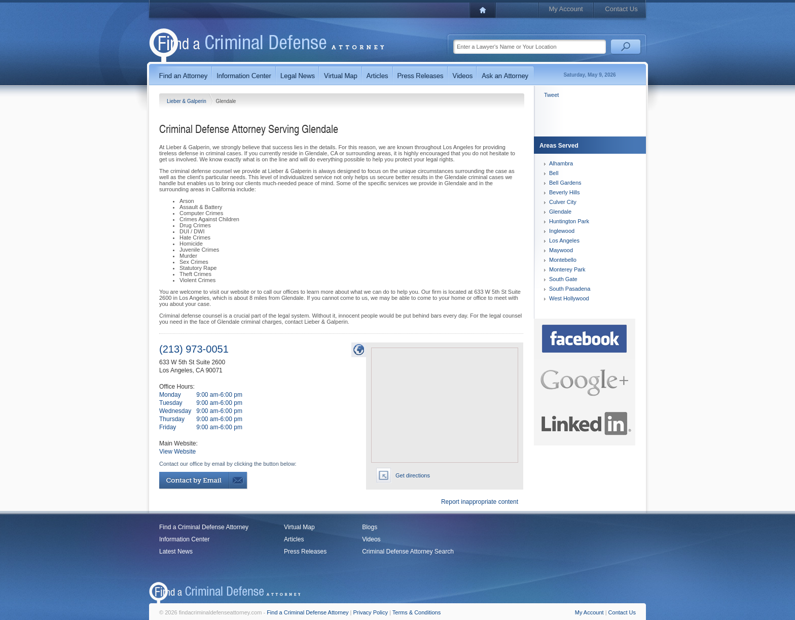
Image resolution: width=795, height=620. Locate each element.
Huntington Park (569, 221)
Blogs (369, 527)
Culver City (562, 202)
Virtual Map (299, 527)
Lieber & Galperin (187, 101)
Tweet (551, 95)
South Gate (563, 279)
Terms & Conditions (416, 612)
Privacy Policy (370, 612)
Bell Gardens (565, 183)
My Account (566, 9)
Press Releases (305, 551)
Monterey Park (567, 269)
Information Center (184, 539)
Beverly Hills (564, 192)
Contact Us (621, 9)
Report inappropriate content (479, 501)
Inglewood (561, 231)
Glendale (560, 212)
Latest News (176, 551)
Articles (294, 539)
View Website (177, 451)
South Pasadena (569, 289)
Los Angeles (564, 240)
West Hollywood (569, 298)
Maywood (561, 250)
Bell (553, 173)
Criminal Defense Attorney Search (408, 551)
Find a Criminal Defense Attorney (203, 527)
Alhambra (561, 163)
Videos (371, 539)
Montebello (562, 260)
